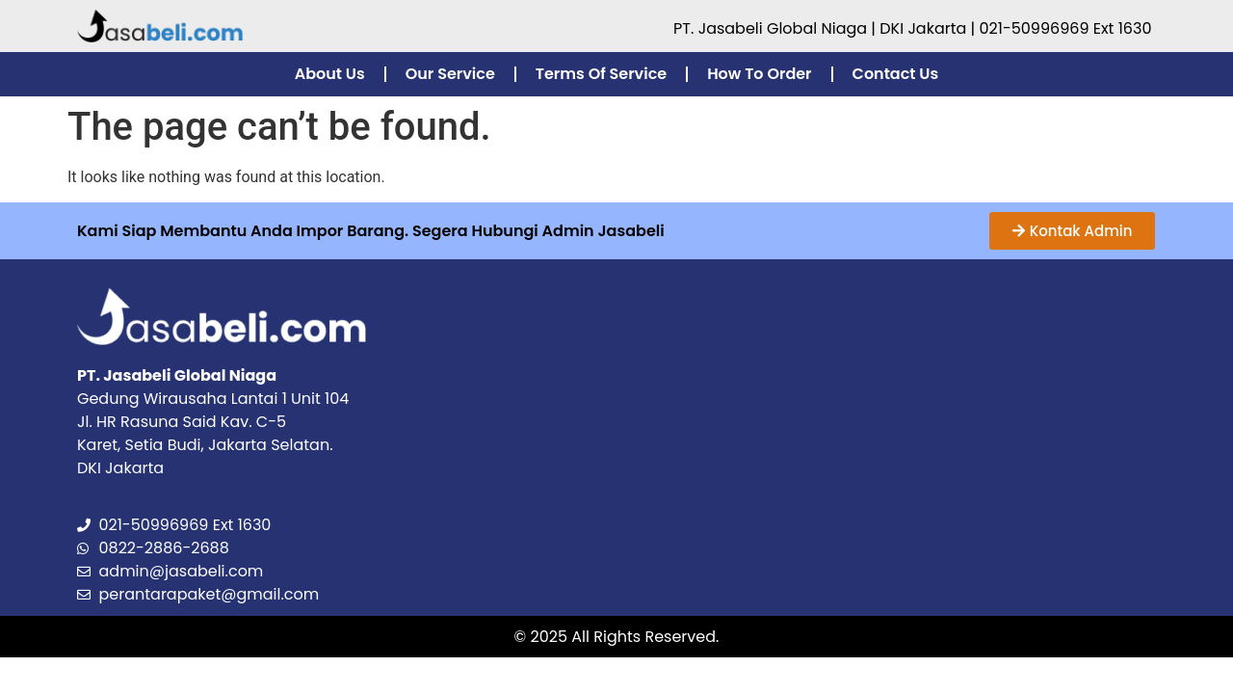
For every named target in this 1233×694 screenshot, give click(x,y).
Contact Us (896, 74)
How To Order (759, 74)
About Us (330, 74)
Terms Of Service (601, 74)
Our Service (450, 74)
